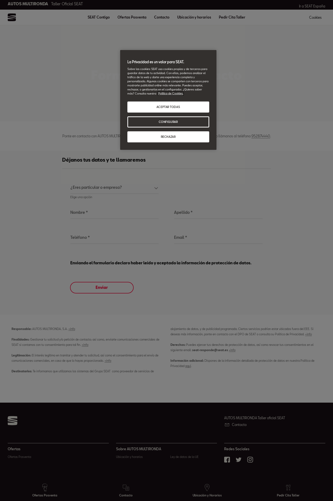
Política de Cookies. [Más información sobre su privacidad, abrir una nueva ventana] (170, 93)
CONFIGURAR (168, 121)
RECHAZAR (168, 136)
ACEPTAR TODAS (168, 106)
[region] (168, 100)
